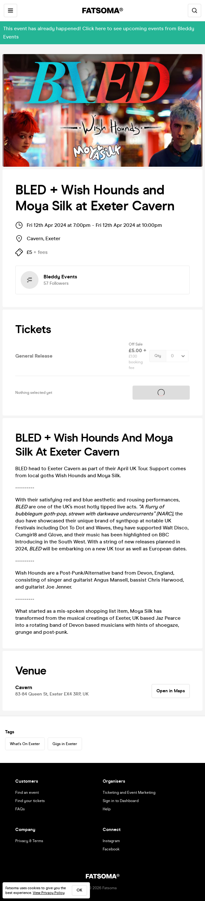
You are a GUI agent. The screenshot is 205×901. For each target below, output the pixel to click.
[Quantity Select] (177, 356)
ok (79, 890)
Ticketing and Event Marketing (129, 792)
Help (107, 809)
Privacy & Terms (29, 841)
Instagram (111, 841)
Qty (157, 355)
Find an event (27, 792)
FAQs (20, 809)
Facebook (111, 849)
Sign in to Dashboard (121, 801)
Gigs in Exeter (64, 744)
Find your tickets (30, 801)
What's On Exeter (25, 744)
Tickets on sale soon (161, 392)
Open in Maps (170, 691)
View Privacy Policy (49, 893)
